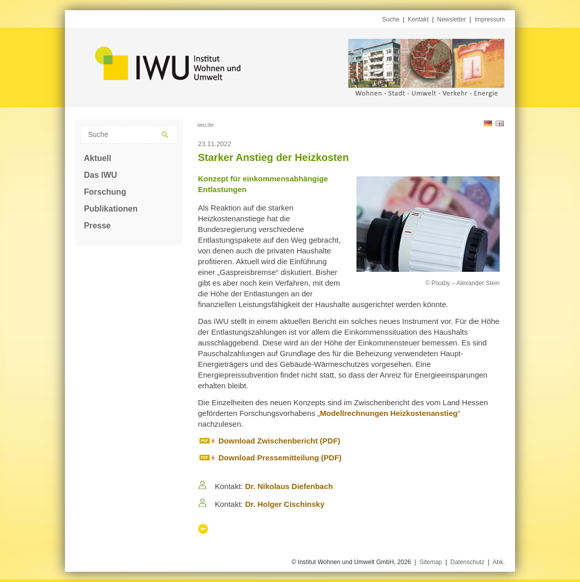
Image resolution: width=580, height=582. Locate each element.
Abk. (499, 562)
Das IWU (100, 175)
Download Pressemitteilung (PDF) (280, 457)
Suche (390, 19)
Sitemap (430, 562)
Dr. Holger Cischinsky (284, 504)
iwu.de (205, 125)
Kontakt (418, 19)
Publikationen (111, 208)
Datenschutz (467, 562)
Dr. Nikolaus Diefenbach (289, 486)
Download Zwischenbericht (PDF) (279, 440)
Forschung (105, 192)
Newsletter (451, 19)
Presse (97, 225)
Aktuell (97, 158)
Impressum (490, 19)
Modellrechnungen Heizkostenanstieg (388, 413)
